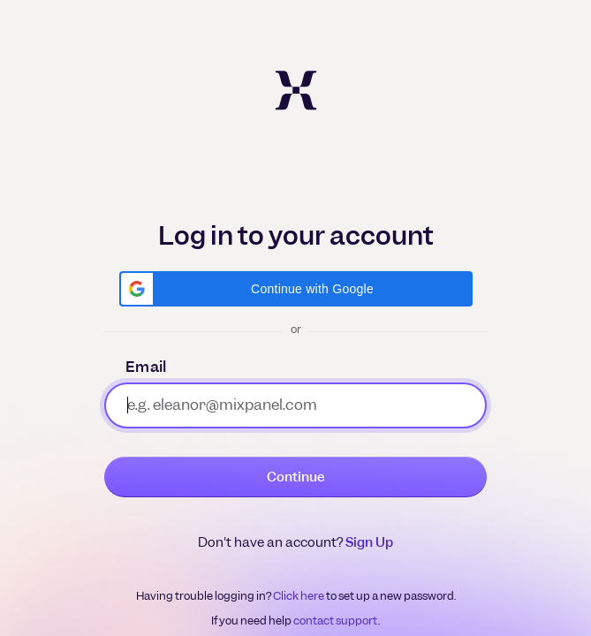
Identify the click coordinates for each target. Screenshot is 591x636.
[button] (296, 289)
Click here (298, 595)
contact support (335, 620)
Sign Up (369, 542)
